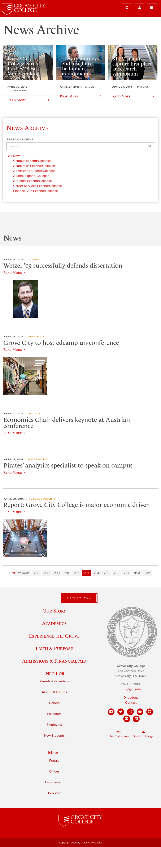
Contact (131, 703)
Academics (54, 623)
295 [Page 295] (106, 573)
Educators (54, 714)
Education (37, 336)
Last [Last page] (148, 573)
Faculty (35, 413)
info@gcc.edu (131, 689)
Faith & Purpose (54, 648)
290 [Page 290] (57, 573)
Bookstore (54, 793)
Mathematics (38, 459)
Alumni (34, 259)
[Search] (80, 146)
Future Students (42, 498)
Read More (14, 272)
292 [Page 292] (76, 573)
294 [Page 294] (96, 573)
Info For (54, 673)
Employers (54, 725)
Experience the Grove (54, 636)
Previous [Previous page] (23, 573)
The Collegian (118, 734)
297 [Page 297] (126, 573)
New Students (54, 736)
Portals (54, 761)
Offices (54, 771)
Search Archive (19, 139)
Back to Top (79, 598)
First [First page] (12, 573)
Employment (54, 782)
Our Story (54, 611)
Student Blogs (143, 734)
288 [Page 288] (36, 573)
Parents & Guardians (54, 681)
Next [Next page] (137, 573)
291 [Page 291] (66, 573)
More (54, 752)
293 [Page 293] (86, 573)
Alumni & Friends (54, 692)
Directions (130, 698)
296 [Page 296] (116, 573)
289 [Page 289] (46, 573)
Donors (54, 703)
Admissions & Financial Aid (54, 661)
